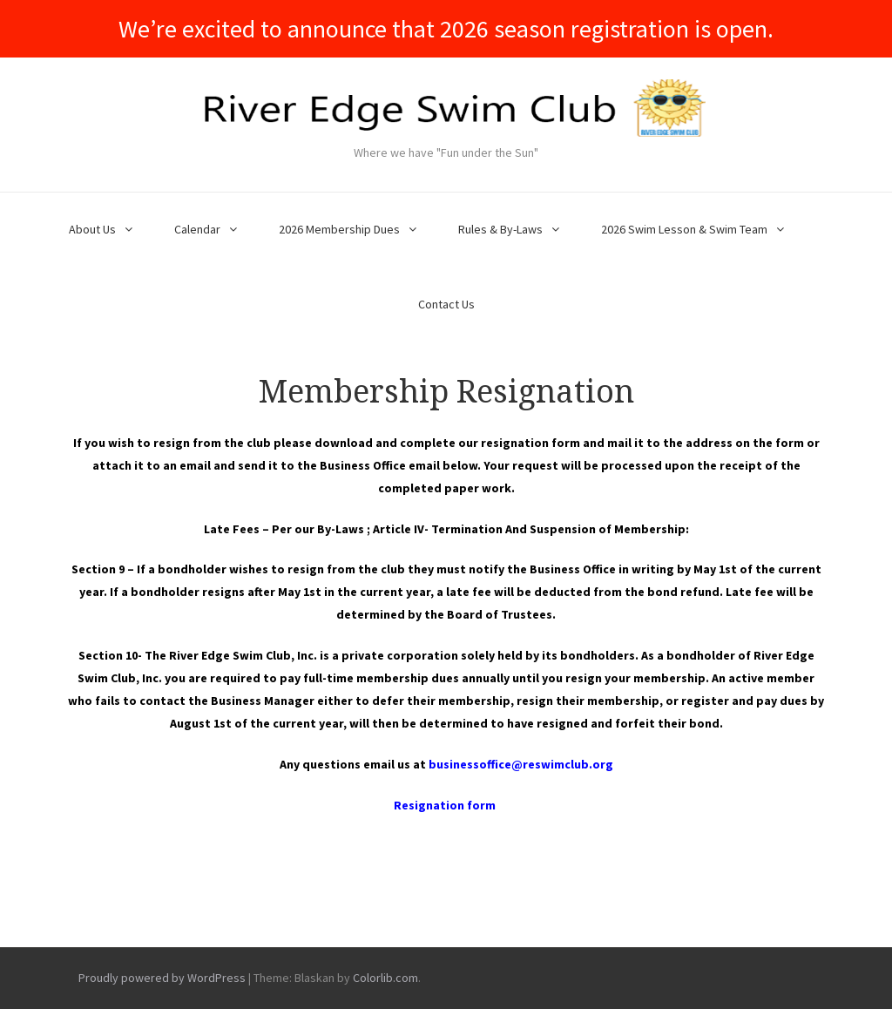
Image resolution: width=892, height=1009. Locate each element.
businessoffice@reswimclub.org (521, 764)
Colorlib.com (385, 977)
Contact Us (446, 304)
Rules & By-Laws (500, 229)
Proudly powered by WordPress (162, 977)
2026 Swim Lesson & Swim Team (684, 229)
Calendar (197, 229)
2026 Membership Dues (339, 229)
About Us (92, 229)
